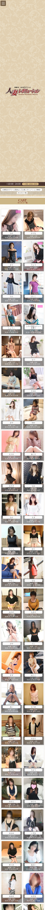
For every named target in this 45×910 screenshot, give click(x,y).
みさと (11, 802)
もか (11, 518)
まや (11, 423)
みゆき (11, 897)
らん (11, 297)
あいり (33, 455)
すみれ (33, 392)
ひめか (11, 739)
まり (11, 265)
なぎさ (33, 613)
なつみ (33, 707)
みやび (11, 613)
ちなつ (33, 770)
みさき (11, 486)
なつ (33, 360)
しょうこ (11, 328)
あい (11, 707)
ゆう (33, 549)
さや (11, 644)
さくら (11, 549)
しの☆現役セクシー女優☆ (33, 327)
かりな (33, 234)
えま (33, 518)
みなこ (11, 581)
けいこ (33, 297)
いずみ (33, 834)
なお (33, 486)
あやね (11, 770)
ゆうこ (33, 676)
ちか (11, 234)
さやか (11, 392)
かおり (33, 739)
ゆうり (33, 802)
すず (11, 676)
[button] (3, 3)
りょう (33, 265)
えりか (11, 455)
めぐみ (11, 865)
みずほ (33, 897)
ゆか (33, 423)
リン (33, 644)
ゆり (11, 360)
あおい (33, 865)
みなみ (11, 834)
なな (33, 581)
